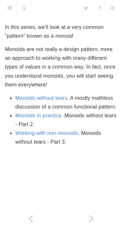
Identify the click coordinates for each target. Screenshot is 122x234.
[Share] (112, 8)
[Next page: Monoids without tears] (91, 218)
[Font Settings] (24, 8)
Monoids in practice (38, 115)
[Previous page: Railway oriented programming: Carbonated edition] (30, 218)
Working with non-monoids (46, 133)
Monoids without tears (41, 98)
